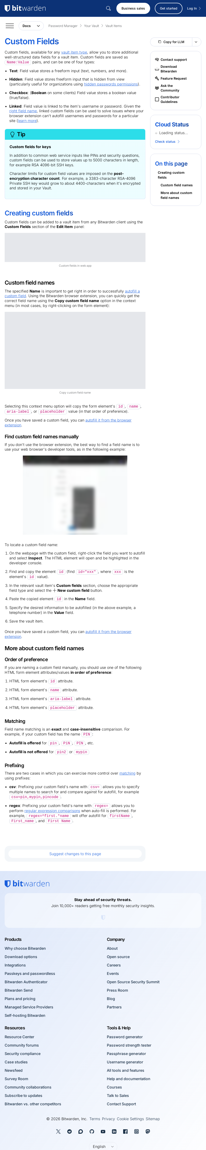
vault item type (74, 52)
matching (127, 773)
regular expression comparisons (52, 810)
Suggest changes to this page (75, 853)
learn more (27, 120)
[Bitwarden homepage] (27, 883)
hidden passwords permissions (111, 84)
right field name (23, 111)
